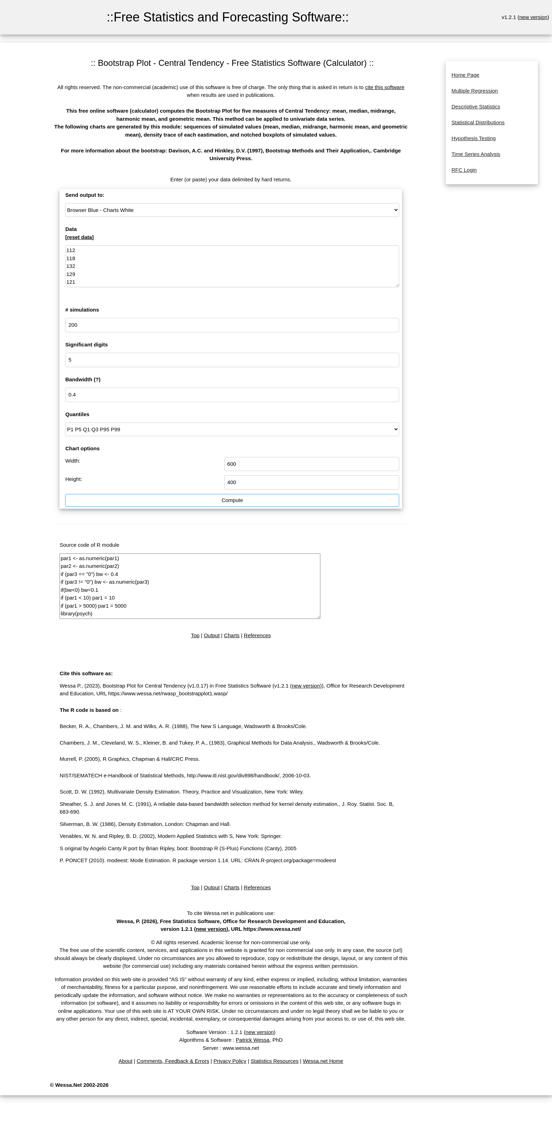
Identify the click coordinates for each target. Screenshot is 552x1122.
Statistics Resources (275, 1061)
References (257, 635)
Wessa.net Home (323, 1061)
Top (195, 635)
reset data (79, 237)
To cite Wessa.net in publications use (230, 913)
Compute (232, 500)
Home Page (465, 75)
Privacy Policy (229, 1061)
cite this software (384, 87)
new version (533, 17)
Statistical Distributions (477, 122)
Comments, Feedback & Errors (173, 1061)
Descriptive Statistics (475, 106)
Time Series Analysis (475, 154)
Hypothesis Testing (473, 138)
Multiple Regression (474, 91)
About (125, 1061)
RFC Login (464, 170)
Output (212, 635)
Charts (231, 635)
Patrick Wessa (253, 1040)
